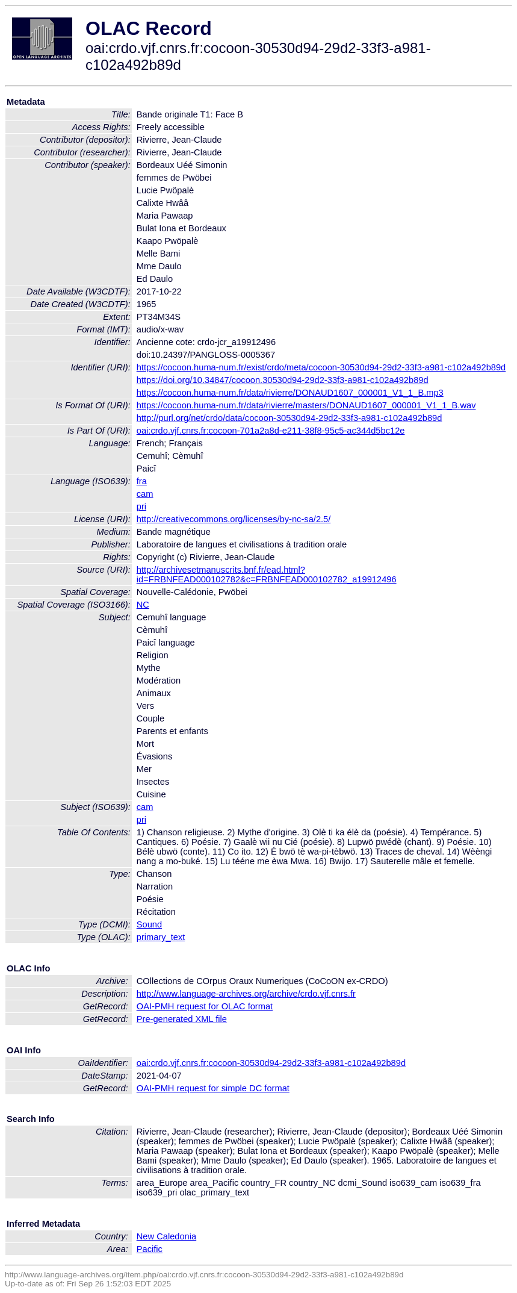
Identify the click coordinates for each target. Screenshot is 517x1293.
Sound (149, 924)
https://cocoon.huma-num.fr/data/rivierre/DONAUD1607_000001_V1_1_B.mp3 (290, 392)
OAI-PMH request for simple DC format (213, 1088)
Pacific (150, 1249)
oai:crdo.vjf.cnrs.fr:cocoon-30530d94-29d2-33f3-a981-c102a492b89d (271, 1063)
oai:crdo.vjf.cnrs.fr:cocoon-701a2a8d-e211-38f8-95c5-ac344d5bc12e (271, 430)
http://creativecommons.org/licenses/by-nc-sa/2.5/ (234, 519)
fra (142, 481)
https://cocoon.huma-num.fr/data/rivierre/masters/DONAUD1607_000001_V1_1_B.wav (306, 405)
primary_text (161, 937)
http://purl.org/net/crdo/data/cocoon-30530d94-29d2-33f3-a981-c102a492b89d (289, 418)
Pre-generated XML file (182, 1019)
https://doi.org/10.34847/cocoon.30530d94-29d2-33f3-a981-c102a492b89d (283, 380)
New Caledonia (166, 1236)
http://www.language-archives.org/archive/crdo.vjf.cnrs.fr (246, 994)
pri (141, 506)
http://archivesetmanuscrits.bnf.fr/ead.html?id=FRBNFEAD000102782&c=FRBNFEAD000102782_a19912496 (267, 574)
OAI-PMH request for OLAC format (205, 1006)
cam (145, 494)
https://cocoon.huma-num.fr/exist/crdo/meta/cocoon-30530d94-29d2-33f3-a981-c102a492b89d (321, 367)
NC (143, 604)
